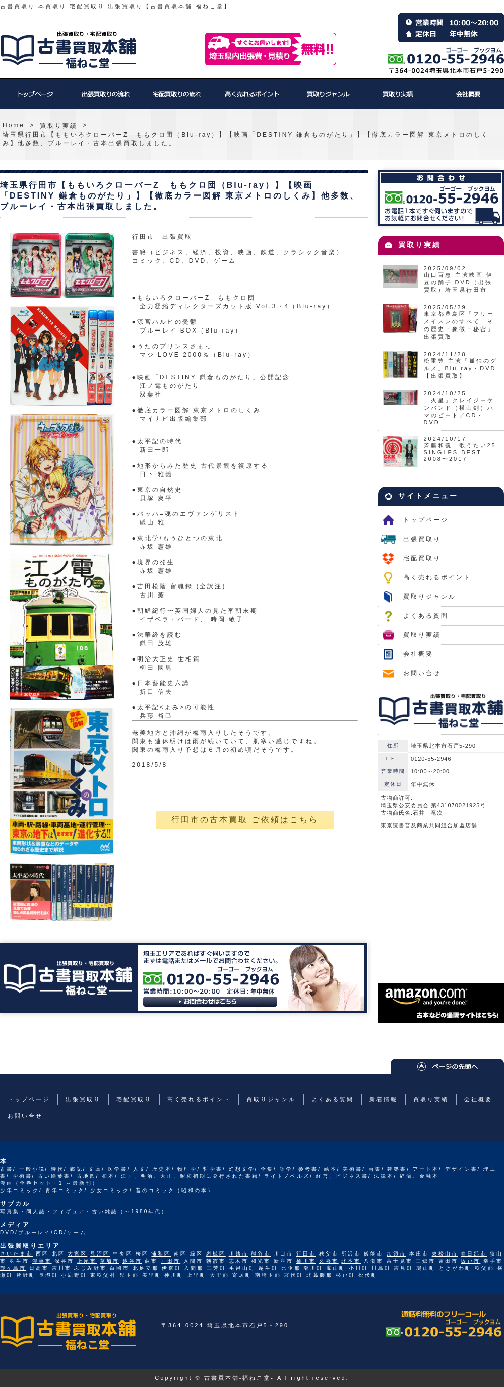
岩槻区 (216, 1254)
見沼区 (100, 1254)
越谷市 (132, 1261)
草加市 (109, 1261)
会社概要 (468, 99)
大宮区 (77, 1254)
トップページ (35, 99)
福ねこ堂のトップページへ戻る (68, 50)
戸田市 (170, 1261)
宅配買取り (176, 99)
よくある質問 (426, 615)
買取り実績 (398, 99)
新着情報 (383, 1099)
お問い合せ (422, 673)
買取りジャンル (327, 99)
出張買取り (106, 99)
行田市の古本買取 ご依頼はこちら (245, 819)
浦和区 (161, 1254)
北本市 (351, 1261)
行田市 (306, 1254)
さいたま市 (16, 1254)
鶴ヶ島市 (13, 1268)
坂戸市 (470, 1261)
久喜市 (329, 1261)
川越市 (238, 1254)
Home (14, 125)
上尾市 (87, 1261)
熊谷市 (261, 1254)
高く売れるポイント (252, 99)
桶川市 (306, 1261)
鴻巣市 (42, 1261)
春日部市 (474, 1254)
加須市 (396, 1254)
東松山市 (445, 1254)
